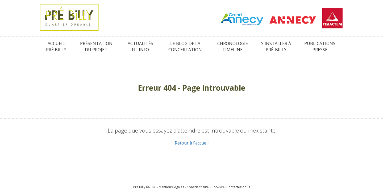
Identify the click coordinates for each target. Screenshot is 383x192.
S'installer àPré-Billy (276, 47)
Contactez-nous (238, 187)
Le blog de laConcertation (185, 47)
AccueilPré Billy (56, 47)
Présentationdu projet (96, 47)
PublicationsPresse (319, 47)
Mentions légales (171, 187)
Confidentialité (198, 187)
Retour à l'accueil (192, 143)
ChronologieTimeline (232, 47)
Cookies (217, 187)
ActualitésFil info (140, 47)
